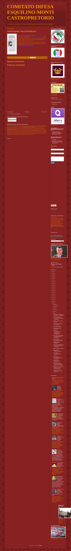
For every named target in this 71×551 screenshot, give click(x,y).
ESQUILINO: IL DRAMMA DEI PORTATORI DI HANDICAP (58, 336)
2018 (53, 285)
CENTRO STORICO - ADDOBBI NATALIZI (59, 388)
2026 (53, 271)
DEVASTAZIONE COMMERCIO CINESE (58, 340)
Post (9, 118)
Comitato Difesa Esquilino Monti (57, 265)
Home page (27, 111)
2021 (53, 280)
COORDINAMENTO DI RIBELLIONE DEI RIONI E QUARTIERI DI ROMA (57, 133)
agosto (54, 311)
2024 (53, 275)
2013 (53, 294)
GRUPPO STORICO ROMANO (56, 343)
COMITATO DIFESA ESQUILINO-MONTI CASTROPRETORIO (30, 12)
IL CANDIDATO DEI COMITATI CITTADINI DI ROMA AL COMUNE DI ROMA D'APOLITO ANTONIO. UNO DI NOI (58, 417)
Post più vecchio (44, 111)
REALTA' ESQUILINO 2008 (58, 348)
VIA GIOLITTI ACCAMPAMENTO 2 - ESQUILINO (57, 357)
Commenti (10, 120)
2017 (53, 287)
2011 (53, 297)
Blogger (40, 545)
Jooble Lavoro (54, 104)
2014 (53, 292)
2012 (53, 295)
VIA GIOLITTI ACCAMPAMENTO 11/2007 (57, 354)
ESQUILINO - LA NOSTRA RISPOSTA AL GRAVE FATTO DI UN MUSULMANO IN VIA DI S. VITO (58, 492)
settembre (55, 309)
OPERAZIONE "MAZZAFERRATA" (57, 351)
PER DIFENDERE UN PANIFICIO (57, 329)
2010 (53, 299)
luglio (54, 313)
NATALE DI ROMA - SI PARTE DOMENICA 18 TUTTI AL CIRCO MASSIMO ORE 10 (58, 425)
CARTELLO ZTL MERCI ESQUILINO (57, 371)
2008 (53, 302)
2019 (53, 283)
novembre (55, 306)
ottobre (54, 307)
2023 (53, 276)
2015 (53, 290)
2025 (53, 273)
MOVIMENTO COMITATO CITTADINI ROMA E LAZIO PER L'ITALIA (57, 142)
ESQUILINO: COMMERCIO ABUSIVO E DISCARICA (58, 315)
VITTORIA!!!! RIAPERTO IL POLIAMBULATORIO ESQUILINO (58, 345)
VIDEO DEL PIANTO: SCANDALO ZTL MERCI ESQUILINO (58, 318)
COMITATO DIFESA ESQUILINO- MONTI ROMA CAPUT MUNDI (58, 364)
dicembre (55, 304)
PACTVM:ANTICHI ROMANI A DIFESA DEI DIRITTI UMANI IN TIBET (60, 464)
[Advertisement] (27, 102)
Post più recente (10, 111)
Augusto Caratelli (53, 210)
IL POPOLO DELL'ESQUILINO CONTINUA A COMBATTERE (57, 332)
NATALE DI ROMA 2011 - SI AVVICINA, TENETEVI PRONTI (60, 438)
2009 (53, 301)
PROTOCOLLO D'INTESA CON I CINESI (58, 324)
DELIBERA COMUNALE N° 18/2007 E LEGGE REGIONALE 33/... (58, 367)
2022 (53, 278)
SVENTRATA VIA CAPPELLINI (56, 361)
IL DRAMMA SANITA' (57, 326)
